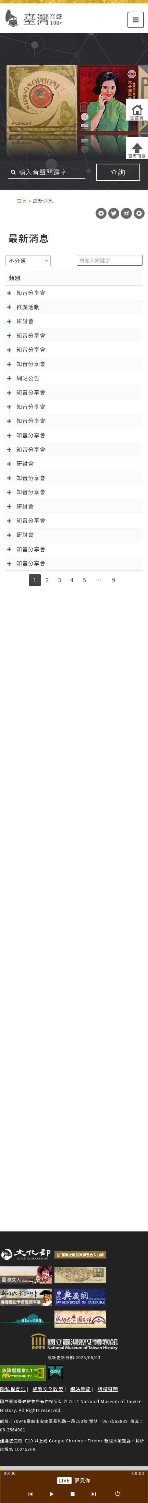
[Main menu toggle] (135, 20)
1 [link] (35, 1201)
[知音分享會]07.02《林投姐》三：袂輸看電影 (66, 893)
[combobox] (28, 260)
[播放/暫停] (51, 1494)
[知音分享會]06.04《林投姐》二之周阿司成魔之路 (66, 942)
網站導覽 (80, 1389)
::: (9, 200)
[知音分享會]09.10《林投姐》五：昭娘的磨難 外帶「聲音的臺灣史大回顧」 (66, 767)
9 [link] (113, 1201)
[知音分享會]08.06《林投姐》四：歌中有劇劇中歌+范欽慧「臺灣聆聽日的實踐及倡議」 (66, 816)
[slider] (74, 1468)
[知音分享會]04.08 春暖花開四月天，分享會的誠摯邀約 (67, 426)
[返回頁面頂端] (137, 148)
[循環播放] (118, 1494)
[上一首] (30, 1494)
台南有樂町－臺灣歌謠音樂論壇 (68, 350)
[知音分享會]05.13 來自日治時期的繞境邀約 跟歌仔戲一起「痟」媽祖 (67, 309)
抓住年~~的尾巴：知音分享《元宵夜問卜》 (62, 1154)
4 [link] (72, 1201)
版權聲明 (108, 1389)
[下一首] (94, 1494)
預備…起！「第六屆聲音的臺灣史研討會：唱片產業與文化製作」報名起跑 (68, 865)
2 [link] (47, 1201)
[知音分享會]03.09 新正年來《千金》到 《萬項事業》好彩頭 (66, 480)
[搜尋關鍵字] (46, 172)
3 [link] (59, 1201)
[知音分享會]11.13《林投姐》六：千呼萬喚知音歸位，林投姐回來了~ (68, 718)
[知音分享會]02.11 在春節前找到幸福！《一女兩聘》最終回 (67, 525)
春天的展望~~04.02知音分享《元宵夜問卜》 (64, 1104)
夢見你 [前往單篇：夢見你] (82, 1480)
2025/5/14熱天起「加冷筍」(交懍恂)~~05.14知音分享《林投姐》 (67, 1028)
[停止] (72, 1494)
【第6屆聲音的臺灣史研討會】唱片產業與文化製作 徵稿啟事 (67, 1072)
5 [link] (84, 1201)
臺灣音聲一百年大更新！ (59, 570)
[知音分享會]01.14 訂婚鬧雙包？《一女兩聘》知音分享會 (65, 615)
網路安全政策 (48, 1389)
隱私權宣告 (13, 1389)
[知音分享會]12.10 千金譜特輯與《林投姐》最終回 (67, 664)
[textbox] (19, 260)
